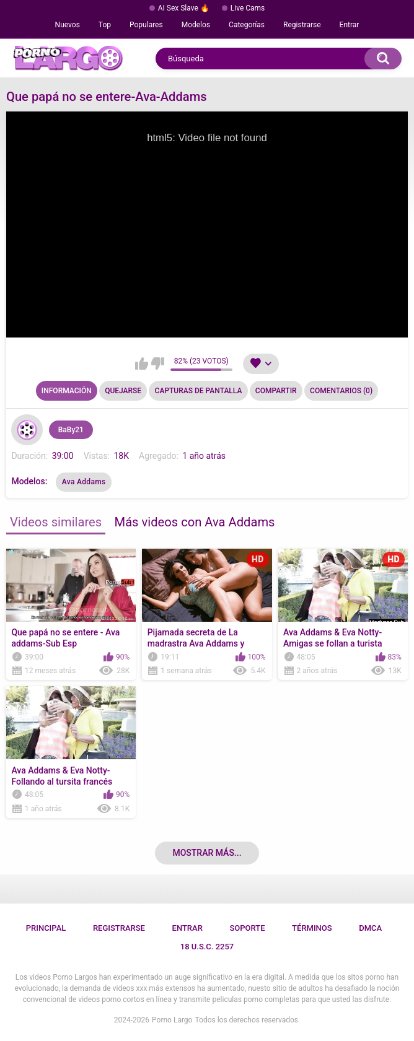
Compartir (276, 390)
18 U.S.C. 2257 (207, 946)
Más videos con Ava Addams (195, 522)
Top (105, 24)
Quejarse (123, 390)
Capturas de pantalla (198, 390)
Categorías (247, 24)
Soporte (247, 928)
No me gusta (157, 363)
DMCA (370, 928)
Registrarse (302, 24)
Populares (146, 24)
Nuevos (67, 24)
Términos (312, 928)
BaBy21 (71, 429)
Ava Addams (84, 481)
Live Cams (248, 8)
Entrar (349, 24)
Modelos (196, 24)
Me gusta (141, 363)
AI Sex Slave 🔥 (183, 8)
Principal (46, 928)
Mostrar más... (206, 853)
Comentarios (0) (341, 390)
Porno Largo (172, 1020)
